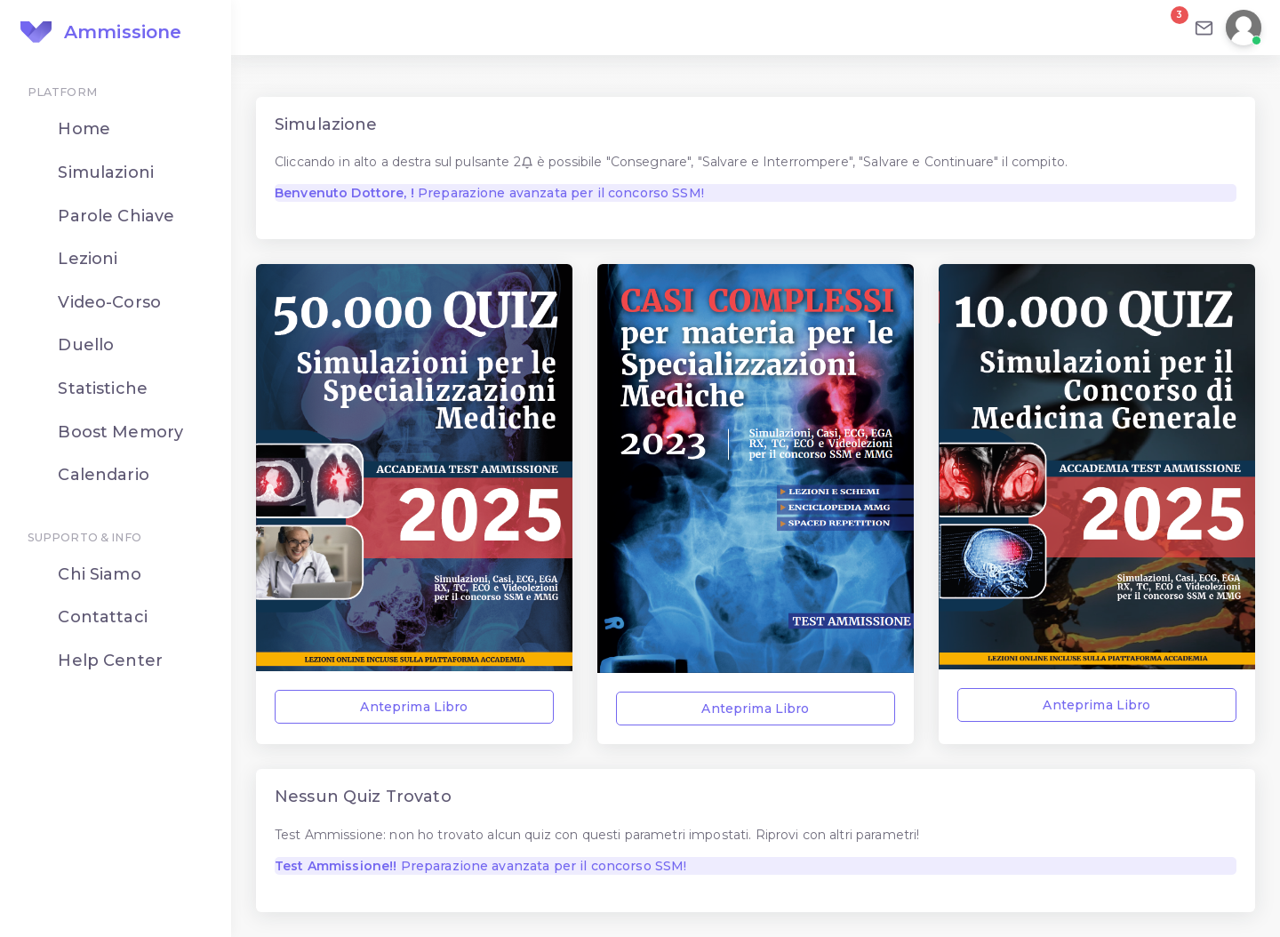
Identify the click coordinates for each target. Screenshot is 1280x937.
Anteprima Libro (414, 707)
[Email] (1204, 27)
